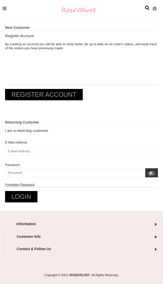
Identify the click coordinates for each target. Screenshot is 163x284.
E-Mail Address (16, 142)
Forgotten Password (19, 184)
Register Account (43, 94)
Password (12, 165)
